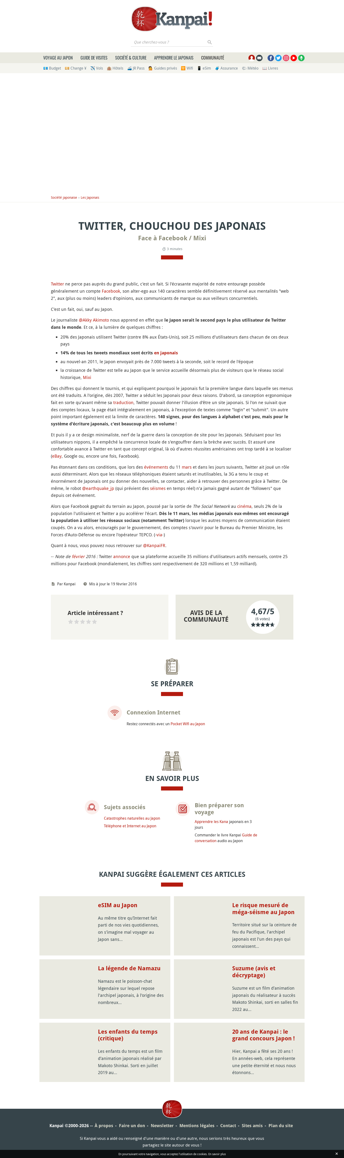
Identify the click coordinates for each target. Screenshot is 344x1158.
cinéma (244, 506)
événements (156, 467)
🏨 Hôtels (115, 68)
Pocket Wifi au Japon (188, 723)
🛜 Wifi (187, 68)
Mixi (87, 377)
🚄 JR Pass (136, 68)
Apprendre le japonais (174, 58)
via (159, 535)
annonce (121, 556)
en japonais (166, 352)
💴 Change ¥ (75, 68)
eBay (57, 456)
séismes (158, 488)
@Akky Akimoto (94, 320)
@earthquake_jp (98, 488)
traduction (123, 402)
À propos (104, 1125)
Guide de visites (94, 58)
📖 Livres (270, 68)
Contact (228, 1125)
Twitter (57, 284)
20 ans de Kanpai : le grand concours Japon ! (263, 1035)
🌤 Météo (250, 68)
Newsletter (162, 1125)
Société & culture (130, 58)
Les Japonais (90, 197)
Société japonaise (64, 197)
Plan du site (281, 1125)
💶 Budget (52, 68)
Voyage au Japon (58, 58)
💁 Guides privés (162, 68)
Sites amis (252, 1125)
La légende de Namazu (129, 968)
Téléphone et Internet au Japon (130, 826)
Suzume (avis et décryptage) (253, 972)
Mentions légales (197, 1125)
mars (187, 467)
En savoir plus (217, 1154)
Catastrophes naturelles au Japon (132, 818)
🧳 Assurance (226, 68)
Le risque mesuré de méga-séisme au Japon (263, 909)
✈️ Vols (96, 68)
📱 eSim (204, 68)
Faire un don (132, 1125)
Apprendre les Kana (211, 821)
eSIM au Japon (117, 905)
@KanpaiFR (154, 545)
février (78, 556)
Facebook (111, 291)
